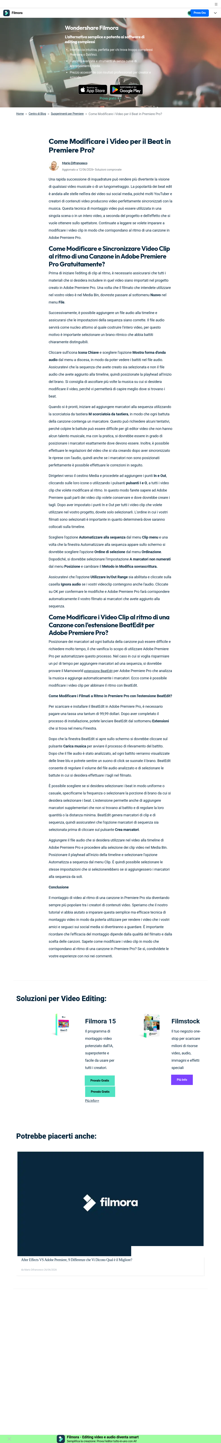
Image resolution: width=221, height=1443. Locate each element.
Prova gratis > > (110, 98)
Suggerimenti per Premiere (67, 113)
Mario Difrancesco (76, 162)
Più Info (184, 1081)
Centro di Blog (37, 113)
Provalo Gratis (101, 1084)
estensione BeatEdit (100, 671)
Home (20, 113)
